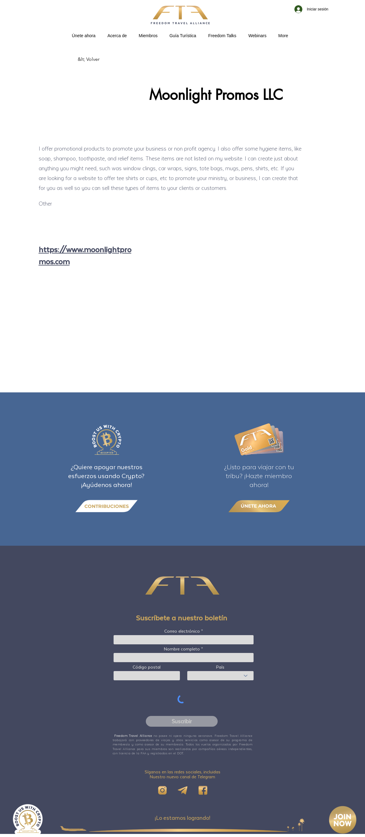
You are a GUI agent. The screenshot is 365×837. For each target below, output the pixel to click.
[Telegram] (183, 790)
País (220, 667)
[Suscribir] (182, 721)
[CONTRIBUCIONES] (106, 506)
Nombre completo (182, 648)
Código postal (147, 667)
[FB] (203, 790)
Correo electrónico (182, 631)
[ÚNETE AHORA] (259, 505)
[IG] (162, 790)
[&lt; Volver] (98, 59)
